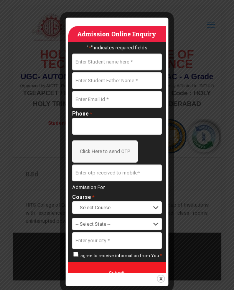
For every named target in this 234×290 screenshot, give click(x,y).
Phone (82, 114)
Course (83, 197)
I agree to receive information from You (120, 255)
